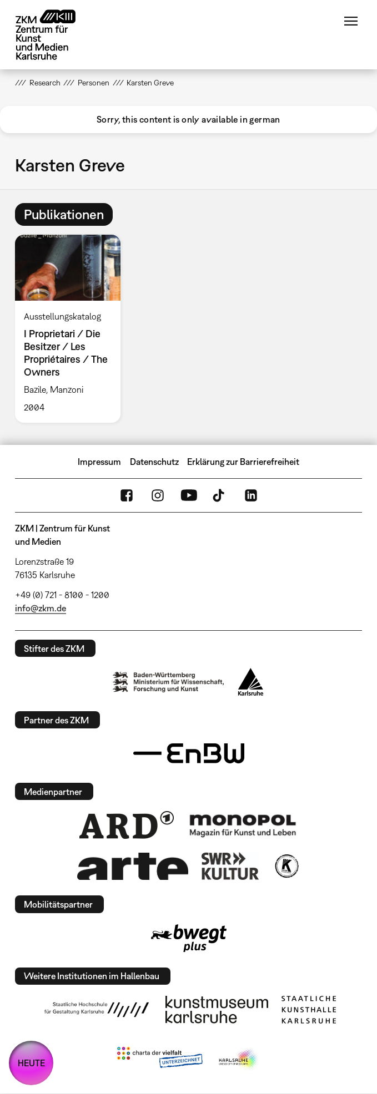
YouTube (189, 495)
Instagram (158, 495)
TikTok (220, 495)
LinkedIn (251, 495)
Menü (351, 21)
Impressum (99, 462)
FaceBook (126, 495)
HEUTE (31, 1063)
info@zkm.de (40, 608)
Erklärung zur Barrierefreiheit (243, 462)
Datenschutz (154, 462)
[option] (72, 329)
